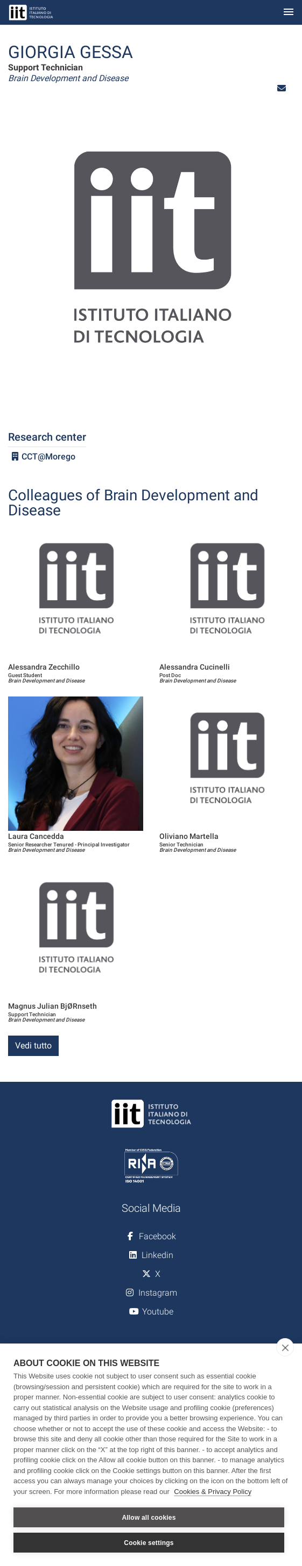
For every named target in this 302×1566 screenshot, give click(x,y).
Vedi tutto (33, 1045)
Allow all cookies (148, 1517)
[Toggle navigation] (288, 13)
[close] (285, 1347)
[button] (281, 88)
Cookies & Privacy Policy (212, 1492)
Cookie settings (148, 1543)
